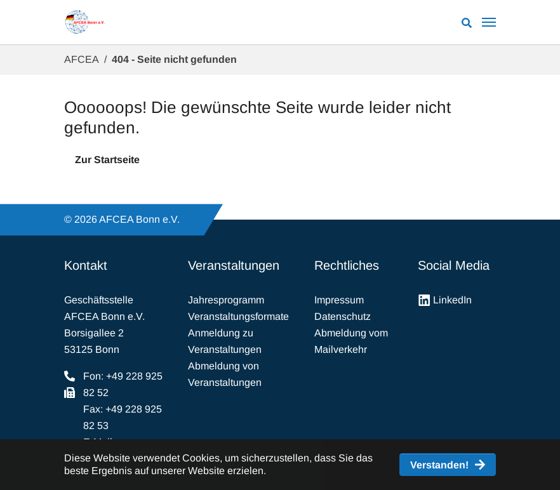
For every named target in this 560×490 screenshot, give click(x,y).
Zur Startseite (107, 159)
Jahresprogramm (226, 300)
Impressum (339, 300)
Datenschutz (342, 316)
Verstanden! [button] (439, 465)
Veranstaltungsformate (238, 316)
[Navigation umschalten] (489, 22)
